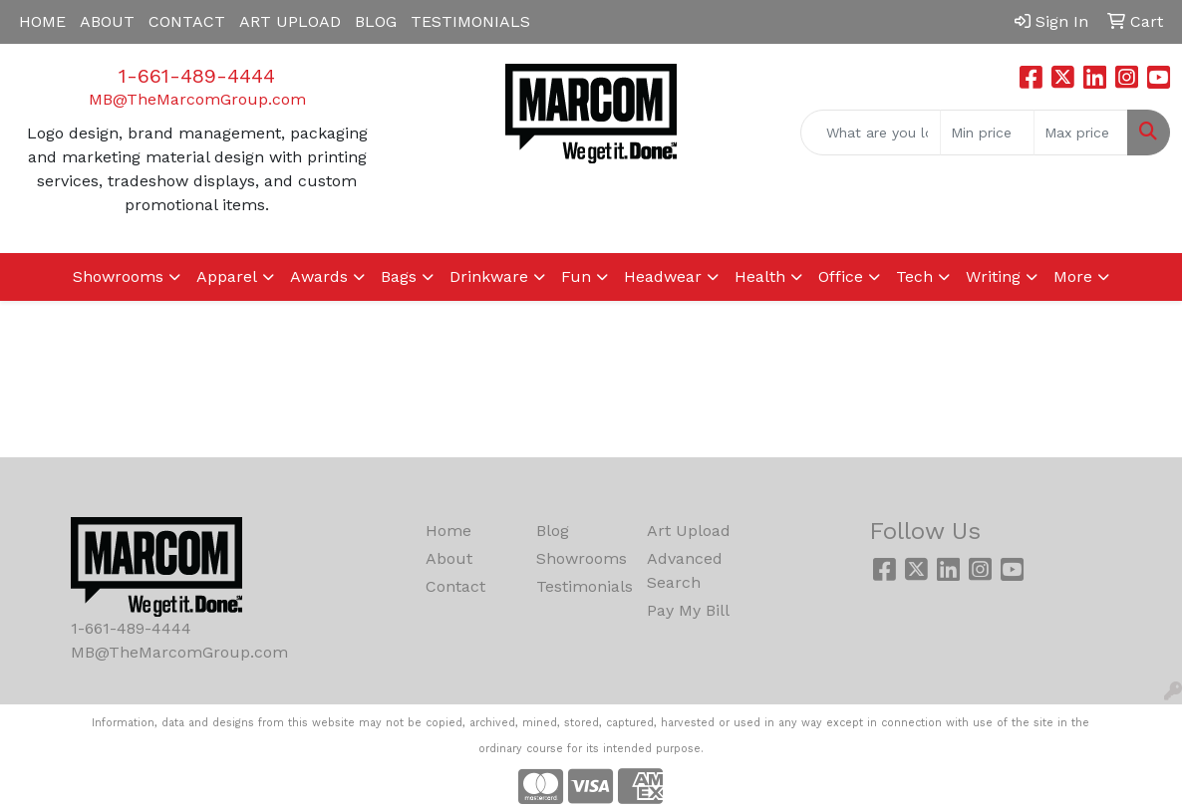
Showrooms (579, 558)
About (449, 558)
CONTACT (186, 21)
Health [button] (760, 276)
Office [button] (840, 276)
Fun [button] (576, 276)
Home (448, 530)
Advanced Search (685, 570)
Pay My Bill (688, 610)
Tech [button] (914, 276)
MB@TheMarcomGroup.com (197, 99)
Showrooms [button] (118, 276)
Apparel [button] (226, 276)
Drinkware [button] (488, 276)
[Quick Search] (870, 132)
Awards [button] (319, 276)
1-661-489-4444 (197, 76)
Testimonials (579, 586)
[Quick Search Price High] (1081, 132)
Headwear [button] (663, 276)
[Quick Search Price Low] (987, 132)
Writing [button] (993, 276)
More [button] (1072, 276)
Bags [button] (399, 276)
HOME (42, 21)
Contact (455, 586)
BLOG (376, 21)
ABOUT (107, 21)
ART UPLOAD (290, 21)
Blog (552, 530)
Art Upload (689, 530)
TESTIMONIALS (470, 21)
